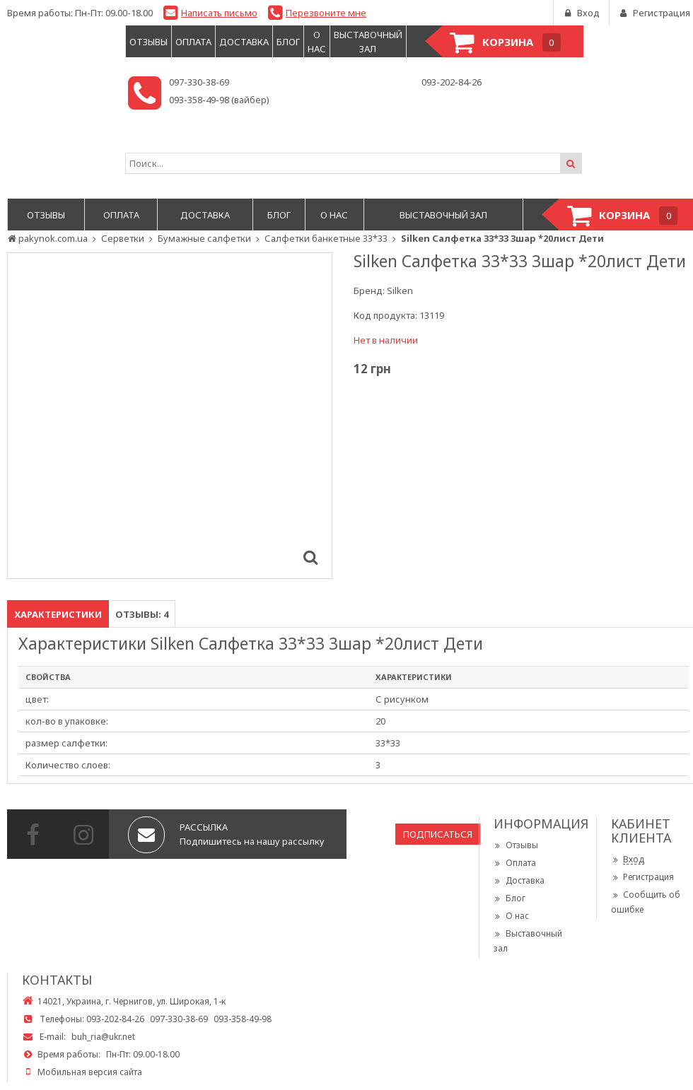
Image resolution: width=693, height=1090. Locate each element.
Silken (400, 290)
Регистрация (642, 877)
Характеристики (58, 614)
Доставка (519, 880)
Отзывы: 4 (141, 614)
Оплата (515, 863)
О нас (511, 916)
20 (380, 721)
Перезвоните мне (326, 12)
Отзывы (516, 845)
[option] (170, 415)
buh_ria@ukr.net (103, 1037)
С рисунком (402, 699)
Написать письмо (219, 12)
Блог (509, 898)
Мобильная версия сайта (89, 1072)
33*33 (387, 743)
